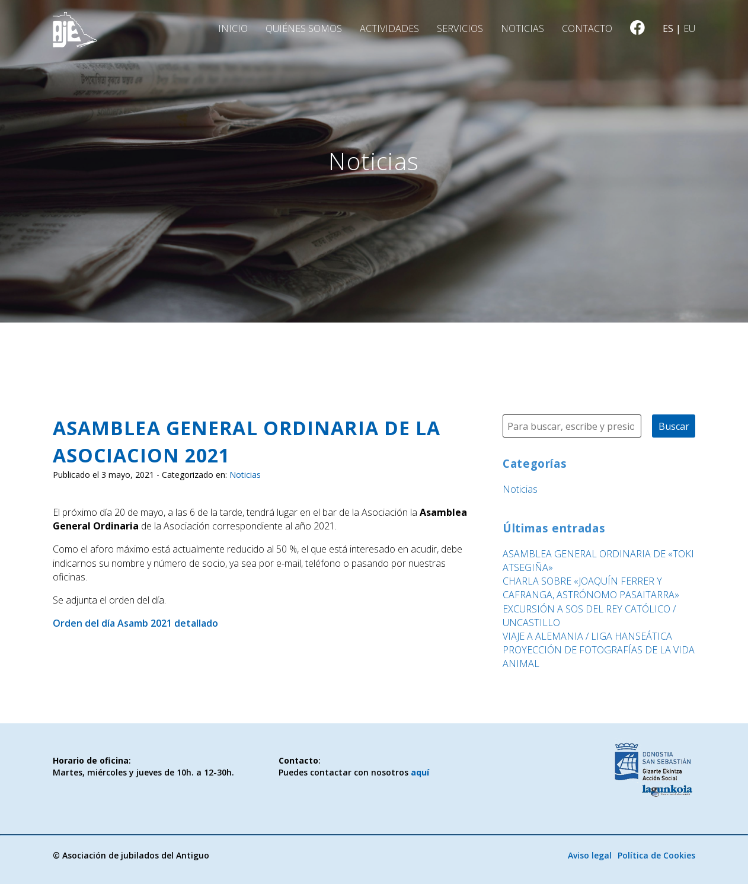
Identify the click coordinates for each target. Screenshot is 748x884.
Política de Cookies (656, 855)
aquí (420, 772)
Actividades (389, 28)
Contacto (587, 28)
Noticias (522, 28)
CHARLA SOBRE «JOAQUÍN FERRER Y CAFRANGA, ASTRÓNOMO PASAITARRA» (591, 588)
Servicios (460, 28)
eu (689, 28)
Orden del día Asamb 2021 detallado (135, 623)
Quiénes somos (304, 28)
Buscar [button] (674, 426)
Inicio (233, 28)
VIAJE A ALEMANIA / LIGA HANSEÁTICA (587, 636)
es (668, 28)
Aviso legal (590, 855)
